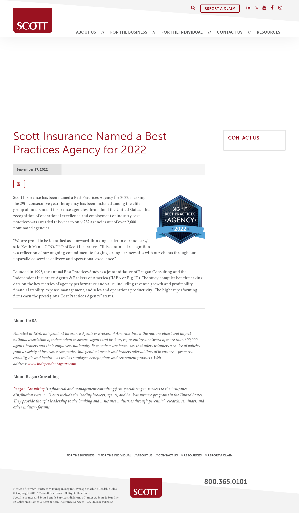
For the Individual (182, 32)
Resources (268, 32)
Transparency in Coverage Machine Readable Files (84, 489)
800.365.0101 (225, 482)
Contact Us (229, 32)
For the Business (128, 32)
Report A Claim (220, 8)
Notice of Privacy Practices (30, 489)
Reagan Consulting (29, 389)
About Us (86, 32)
